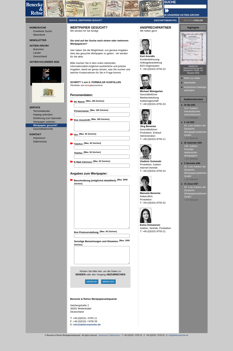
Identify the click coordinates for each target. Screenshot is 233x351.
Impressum (103, 349)
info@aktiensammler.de (178, 349)
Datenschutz (114, 349)
